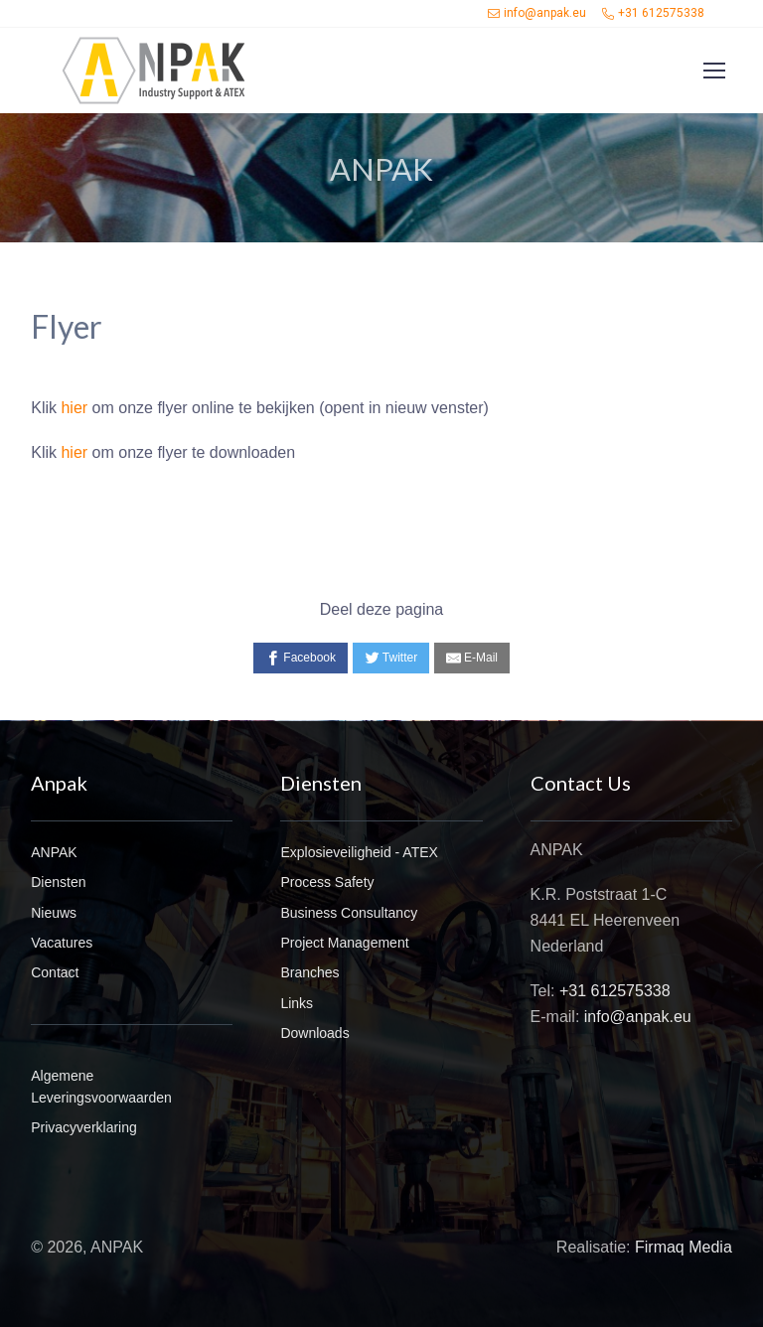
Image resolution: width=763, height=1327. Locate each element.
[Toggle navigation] (713, 70)
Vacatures (61, 943)
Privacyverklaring (84, 1127)
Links (296, 1003)
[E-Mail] (472, 658)
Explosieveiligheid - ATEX (358, 852)
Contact (54, 972)
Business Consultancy (348, 913)
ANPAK (53, 852)
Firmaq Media (683, 1247)
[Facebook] (300, 658)
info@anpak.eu (537, 13)
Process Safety (327, 882)
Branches (309, 972)
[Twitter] (391, 658)
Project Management (344, 943)
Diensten (58, 882)
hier (74, 407)
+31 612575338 (653, 13)
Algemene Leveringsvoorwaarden (101, 1087)
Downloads (314, 1033)
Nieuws (53, 913)
